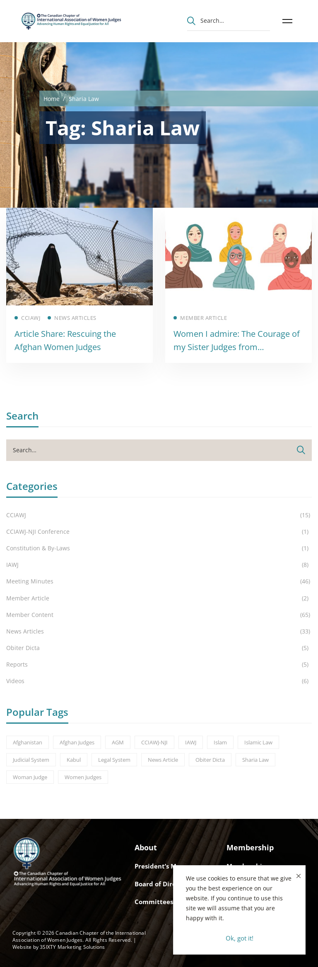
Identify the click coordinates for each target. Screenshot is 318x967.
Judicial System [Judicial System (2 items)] (31, 759)
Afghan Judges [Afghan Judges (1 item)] (77, 742)
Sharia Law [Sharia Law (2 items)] (255, 759)
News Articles (159, 631)
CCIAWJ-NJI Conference (159, 531)
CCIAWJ (159, 515)
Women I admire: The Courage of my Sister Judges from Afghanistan (236, 347)
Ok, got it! (239, 938)
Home (51, 99)
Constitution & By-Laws (159, 548)
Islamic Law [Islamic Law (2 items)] (258, 742)
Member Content (159, 614)
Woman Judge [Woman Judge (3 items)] (30, 777)
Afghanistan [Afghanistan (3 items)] (27, 742)
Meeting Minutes (159, 581)
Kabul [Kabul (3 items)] (74, 759)
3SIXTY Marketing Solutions (72, 946)
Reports (159, 664)
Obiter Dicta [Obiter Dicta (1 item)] (210, 759)
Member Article (159, 598)
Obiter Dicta (159, 648)
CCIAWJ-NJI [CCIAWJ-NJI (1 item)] (154, 742)
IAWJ (159, 564)
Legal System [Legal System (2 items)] (114, 759)
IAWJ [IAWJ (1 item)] (190, 742)
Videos (159, 681)
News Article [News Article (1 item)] (163, 759)
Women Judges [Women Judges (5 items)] (83, 777)
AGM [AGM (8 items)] (118, 742)
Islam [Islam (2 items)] (220, 742)
